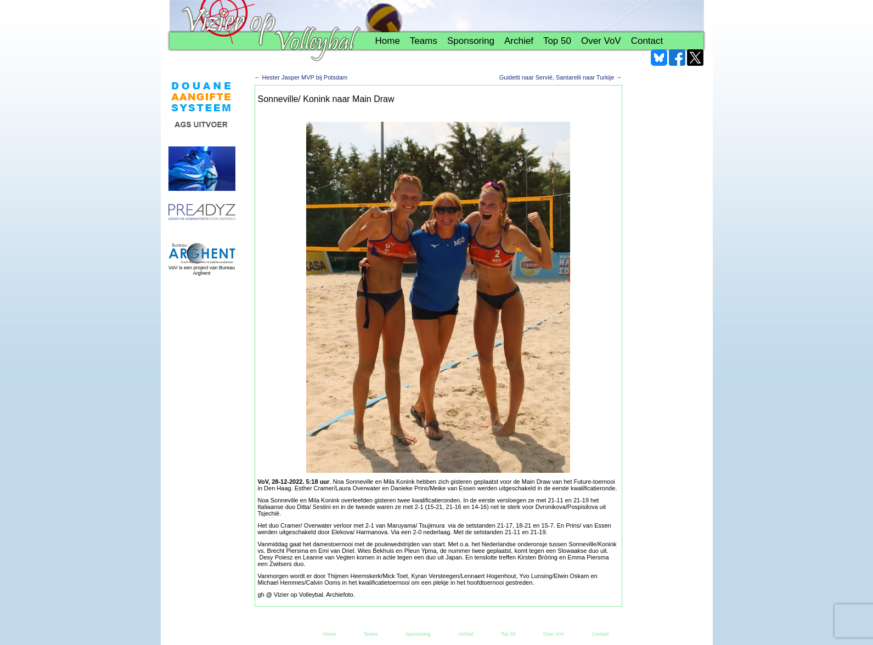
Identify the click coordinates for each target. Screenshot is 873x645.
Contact (647, 41)
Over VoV (601, 41)
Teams (423, 41)
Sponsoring (470, 41)
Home (387, 41)
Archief (518, 41)
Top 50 (557, 41)
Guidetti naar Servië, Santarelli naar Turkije (560, 77)
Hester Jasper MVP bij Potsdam (301, 77)
